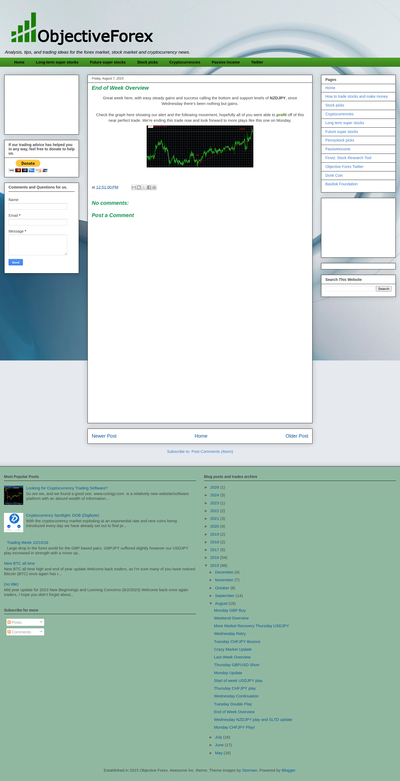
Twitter (257, 62)
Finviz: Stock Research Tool (348, 158)
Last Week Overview (232, 657)
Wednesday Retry (230, 633)
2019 (215, 534)
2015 (215, 565)
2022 (215, 510)
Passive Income (226, 62)
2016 (215, 557)
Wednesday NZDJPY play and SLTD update (253, 719)
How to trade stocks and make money (356, 96)
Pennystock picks (339, 140)
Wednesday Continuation (236, 696)
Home (19, 62)
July (219, 737)
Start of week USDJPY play (238, 680)
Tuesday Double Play (233, 704)
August (222, 603)
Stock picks (147, 62)
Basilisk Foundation (341, 184)
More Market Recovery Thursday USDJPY (251, 625)
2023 (215, 503)
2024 (215, 495)
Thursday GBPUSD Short (236, 664)
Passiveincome (337, 149)
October (222, 588)
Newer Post (104, 436)
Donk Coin (334, 175)
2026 (215, 487)
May (219, 753)
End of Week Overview (234, 711)
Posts (14, 622)
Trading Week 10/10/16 (27, 542)
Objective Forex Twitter (344, 166)
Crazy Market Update (233, 649)
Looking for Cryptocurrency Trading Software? (67, 488)
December (224, 572)
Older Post (297, 436)
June (220, 745)
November (224, 580)
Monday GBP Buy (230, 610)
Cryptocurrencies (184, 62)
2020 (215, 526)
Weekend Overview (231, 618)
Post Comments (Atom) (212, 451)
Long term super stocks (344, 123)
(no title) (11, 584)
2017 (215, 549)
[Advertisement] (200, 381)
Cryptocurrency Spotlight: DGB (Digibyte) (62, 515)
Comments (19, 632)
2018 (215, 542)
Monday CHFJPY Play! (234, 727)
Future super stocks (108, 62)
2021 (215, 518)
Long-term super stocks (57, 62)
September (225, 595)
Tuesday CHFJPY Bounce (237, 641)
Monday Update (228, 672)
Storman (249, 770)
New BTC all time (19, 563)
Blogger (288, 770)
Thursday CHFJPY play (235, 688)
